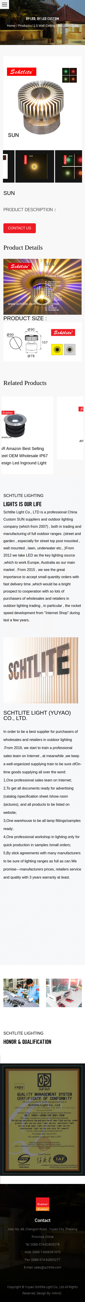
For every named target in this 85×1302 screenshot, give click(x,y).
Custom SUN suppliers (21, 519)
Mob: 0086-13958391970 (43, 1252)
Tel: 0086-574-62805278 (42, 1244)
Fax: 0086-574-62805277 (42, 1259)
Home (11, 25)
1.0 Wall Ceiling (44, 25)
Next (0, 1180)
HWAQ (56, 1293)
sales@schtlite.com (42, 1267)
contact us (19, 228)
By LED (30, 19)
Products (24, 25)
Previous (0, 1059)
